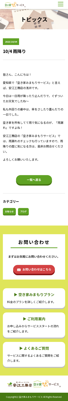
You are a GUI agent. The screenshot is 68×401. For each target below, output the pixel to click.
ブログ (23, 211)
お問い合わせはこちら (36, 269)
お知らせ (9, 211)
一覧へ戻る (34, 179)
